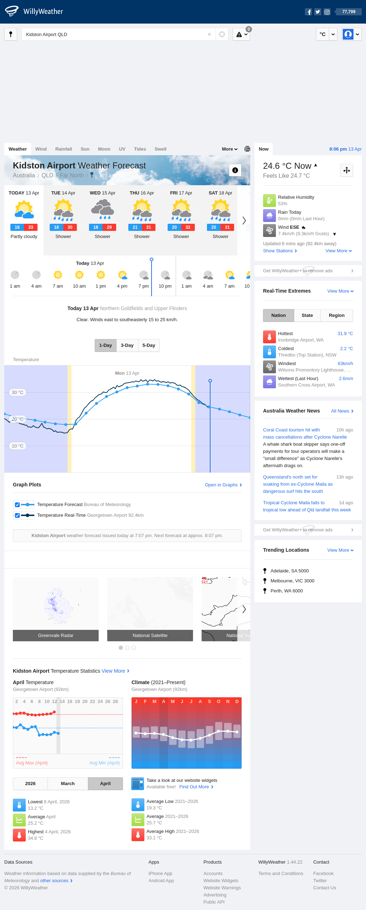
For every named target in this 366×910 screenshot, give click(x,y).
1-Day (105, 345)
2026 (30, 783)
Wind (41, 149)
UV (122, 149)
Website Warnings (222, 887)
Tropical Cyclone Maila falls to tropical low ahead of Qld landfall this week (308, 505)
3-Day (127, 345)
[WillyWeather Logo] (37, 11)
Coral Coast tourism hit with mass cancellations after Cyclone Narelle (308, 447)
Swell (161, 149)
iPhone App (161, 873)
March (68, 783)
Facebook (323, 873)
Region (337, 315)
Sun (85, 149)
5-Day (149, 345)
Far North (72, 175)
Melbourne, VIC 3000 (293, 580)
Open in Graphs (221, 484)
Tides (140, 149)
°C (323, 34)
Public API (213, 902)
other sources (54, 880)
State (307, 315)
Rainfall (63, 149)
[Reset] (209, 34)
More (227, 149)
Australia (24, 175)
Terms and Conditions (280, 873)
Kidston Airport (91, 175)
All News (340, 411)
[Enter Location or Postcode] (124, 34)
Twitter (320, 880)
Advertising (214, 895)
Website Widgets (220, 880)
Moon (104, 149)
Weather (18, 149)
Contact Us (324, 887)
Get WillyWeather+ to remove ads (297, 270)
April (105, 783)
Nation (278, 315)
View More (336, 250)
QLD (47, 175)
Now (263, 149)
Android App (161, 880)
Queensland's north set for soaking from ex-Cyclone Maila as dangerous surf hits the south (308, 484)
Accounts (212, 873)
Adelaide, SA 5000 (290, 570)
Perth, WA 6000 (287, 590)
